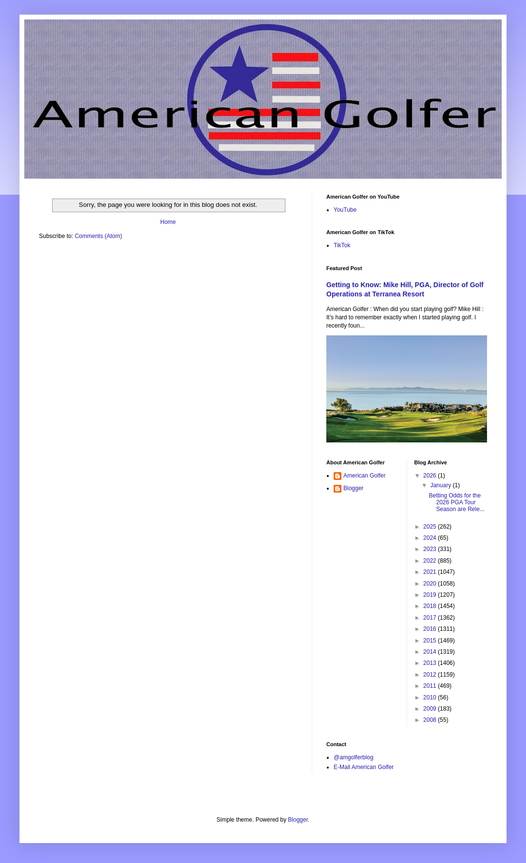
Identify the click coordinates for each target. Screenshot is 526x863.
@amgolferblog (354, 757)
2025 (430, 526)
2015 (430, 640)
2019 (430, 594)
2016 (430, 628)
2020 (430, 583)
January (441, 485)
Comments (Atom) (98, 236)
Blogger (353, 488)
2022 (430, 560)
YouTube (345, 209)
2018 (430, 606)
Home (168, 222)
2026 (430, 475)
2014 (430, 651)
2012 (430, 674)
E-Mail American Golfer (364, 767)
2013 (430, 663)
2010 (430, 697)
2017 (430, 617)
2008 (430, 719)
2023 (430, 549)
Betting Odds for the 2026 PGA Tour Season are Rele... (456, 502)
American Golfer (364, 475)
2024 (430, 537)
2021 (430, 572)
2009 (430, 708)
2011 (430, 685)
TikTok (342, 245)
